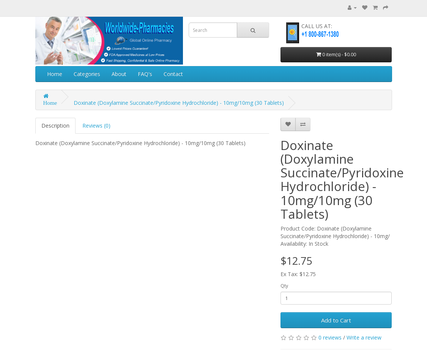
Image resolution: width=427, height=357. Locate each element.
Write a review (364, 337)
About (119, 73)
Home (54, 73)
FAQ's (145, 73)
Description (55, 125)
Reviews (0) (96, 125)
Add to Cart (336, 320)
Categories (87, 73)
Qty (284, 286)
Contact (173, 73)
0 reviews (330, 337)
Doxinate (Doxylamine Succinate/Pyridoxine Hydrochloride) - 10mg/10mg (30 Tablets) (179, 102)
